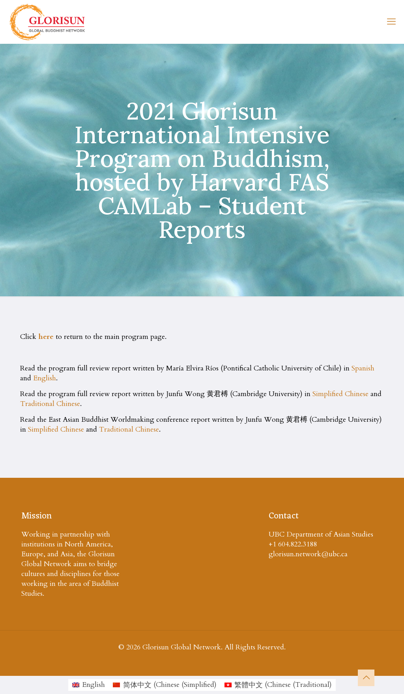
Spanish (363, 368)
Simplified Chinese (340, 394)
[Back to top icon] (366, 678)
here (46, 337)
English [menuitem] (93, 685)
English (44, 378)
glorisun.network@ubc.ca (308, 554)
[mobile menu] (391, 21)
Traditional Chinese (50, 404)
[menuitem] (88, 685)
